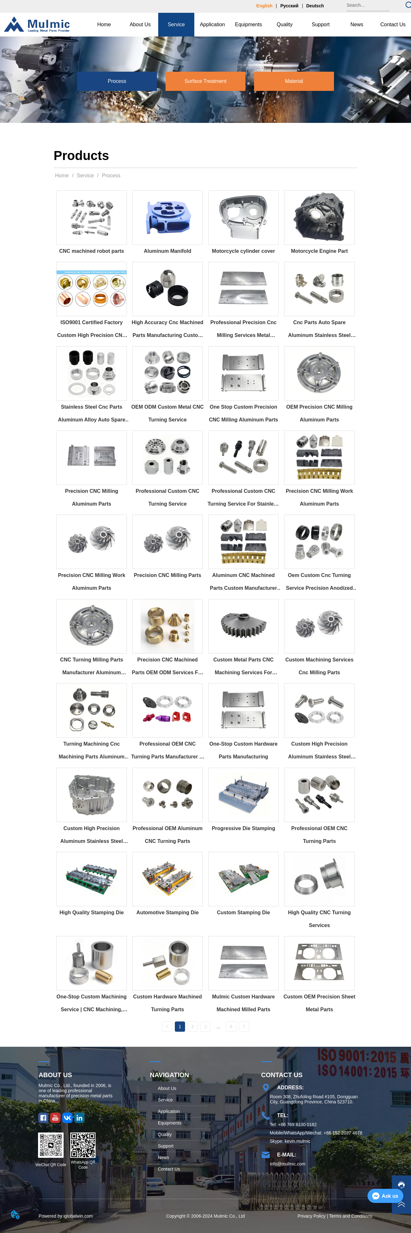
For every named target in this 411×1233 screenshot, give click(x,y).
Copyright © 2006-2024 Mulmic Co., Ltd (205, 1217)
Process (110, 175)
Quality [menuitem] (285, 24)
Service (85, 175)
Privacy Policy (311, 1217)
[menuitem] (140, 24)
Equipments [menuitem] (248, 24)
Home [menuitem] (104, 24)
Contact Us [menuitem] (393, 24)
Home (62, 175)
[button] (140, 24)
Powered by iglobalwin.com (66, 1217)
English (264, 5)
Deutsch (315, 5)
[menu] (248, 24)
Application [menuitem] (212, 24)
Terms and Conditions (350, 1217)
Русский (289, 5)
